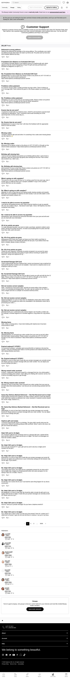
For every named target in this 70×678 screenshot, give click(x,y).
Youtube (14, 655)
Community (53, 676)
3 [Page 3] (33, 523)
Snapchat (21, 655)
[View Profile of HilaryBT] (36, 561)
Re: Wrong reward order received (12, 383)
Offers (27, 676)
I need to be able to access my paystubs (15, 202)
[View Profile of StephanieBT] (36, 552)
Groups (12, 7)
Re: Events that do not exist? (11, 122)
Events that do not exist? (10, 110)
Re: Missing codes (7, 143)
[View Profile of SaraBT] (36, 579)
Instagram (3, 655)
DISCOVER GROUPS (35, 609)
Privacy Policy (5, 664)
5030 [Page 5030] (41, 523)
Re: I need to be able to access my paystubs (16, 215)
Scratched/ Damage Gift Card (11, 261)
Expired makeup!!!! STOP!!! (11, 346)
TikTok (24, 655)
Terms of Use (13, 664)
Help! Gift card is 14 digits (10, 433)
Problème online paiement (10, 86)
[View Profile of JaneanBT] (36, 543)
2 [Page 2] (30, 523)
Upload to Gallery (51, 7)
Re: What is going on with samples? (14, 190)
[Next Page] (45, 523)
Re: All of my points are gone (11, 237)
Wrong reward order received (11, 370)
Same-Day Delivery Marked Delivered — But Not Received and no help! (26, 395)
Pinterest (17, 655)
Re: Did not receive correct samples (13, 298)
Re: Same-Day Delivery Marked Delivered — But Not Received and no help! (25, 408)
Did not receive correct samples (12, 286)
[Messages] (67, 7)
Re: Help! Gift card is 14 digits (11, 445)
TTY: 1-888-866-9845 (11, 627)
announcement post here (57, 12)
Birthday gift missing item (10, 154)
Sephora (5, 2)
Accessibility (21, 664)
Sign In (39, 675)
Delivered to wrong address (11, 49)
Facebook (6, 655)
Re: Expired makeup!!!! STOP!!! (12, 358)
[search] (36, 2)
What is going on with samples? (12, 178)
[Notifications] (62, 7)
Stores (66, 676)
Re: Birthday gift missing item (11, 166)
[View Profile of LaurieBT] (36, 534)
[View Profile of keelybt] (36, 588)
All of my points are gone (10, 225)
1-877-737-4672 (9, 626)
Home (3, 676)
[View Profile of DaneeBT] (36, 570)
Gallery (19, 7)
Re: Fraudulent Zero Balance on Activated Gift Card (19, 74)
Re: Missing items (7, 333)
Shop (15, 676)
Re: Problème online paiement (11, 98)
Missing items (6, 322)
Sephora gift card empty (9, 421)
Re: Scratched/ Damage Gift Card (12, 274)
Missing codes (6, 133)
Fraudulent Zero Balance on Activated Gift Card (17, 62)
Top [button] (2, 620)
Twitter (10, 655)
